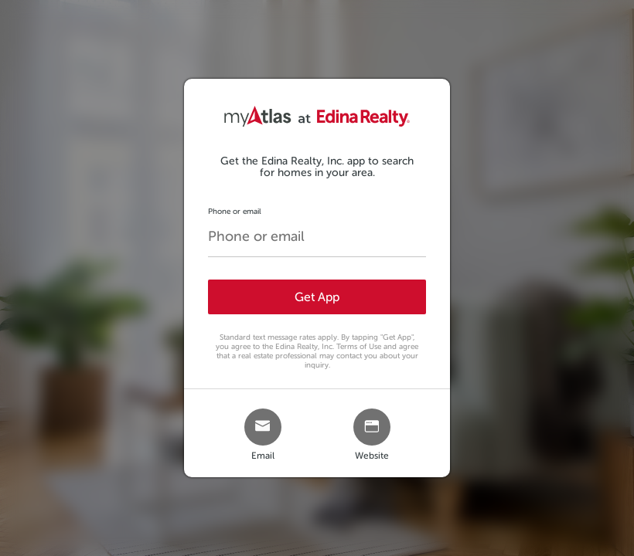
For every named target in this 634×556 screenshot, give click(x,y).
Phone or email (234, 211)
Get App (317, 296)
